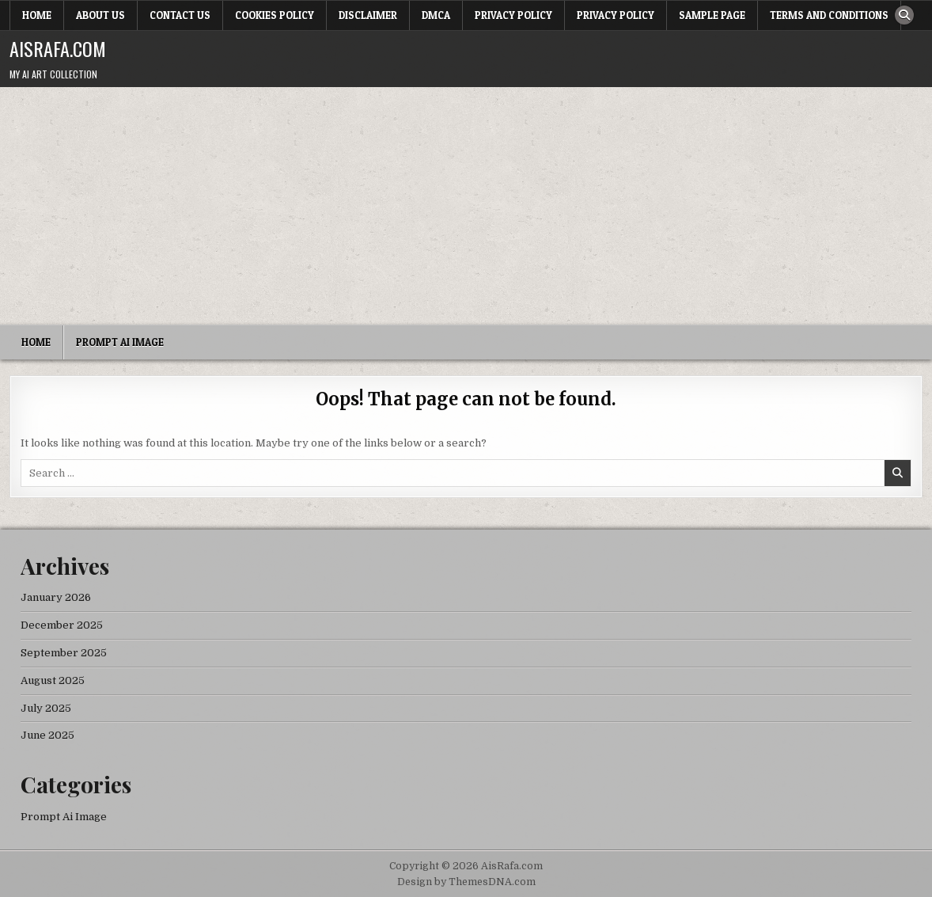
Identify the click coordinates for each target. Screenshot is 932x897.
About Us (100, 15)
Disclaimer (368, 15)
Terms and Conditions (829, 15)
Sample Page (712, 15)
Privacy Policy (513, 15)
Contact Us (180, 15)
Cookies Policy (274, 15)
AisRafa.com (57, 48)
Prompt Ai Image (120, 342)
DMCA (436, 15)
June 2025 (47, 735)
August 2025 (53, 680)
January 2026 (56, 597)
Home (36, 15)
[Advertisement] (466, 206)
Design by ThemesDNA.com (466, 881)
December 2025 (62, 625)
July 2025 (46, 708)
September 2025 (64, 653)
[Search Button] (904, 15)
